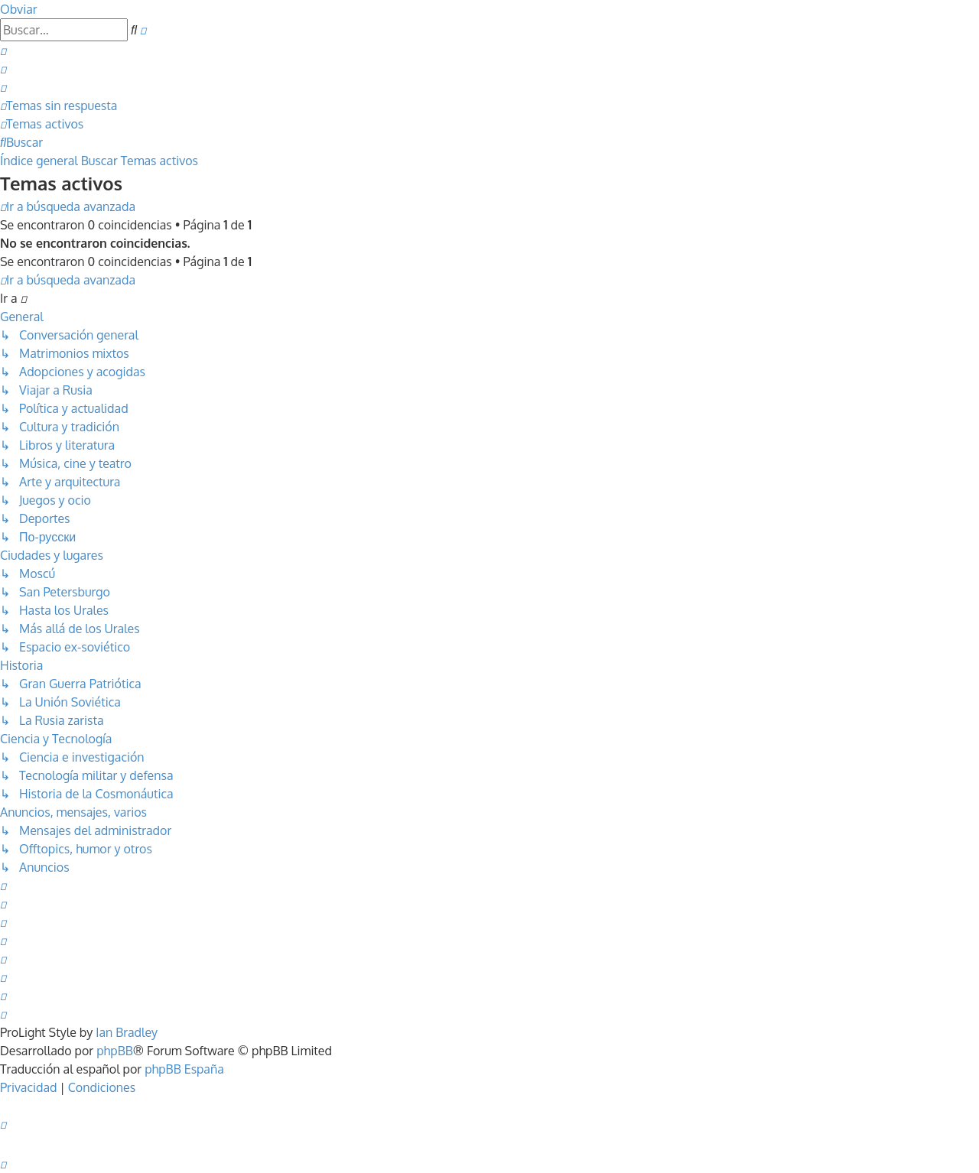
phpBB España (184, 1069)
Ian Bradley (127, 1032)
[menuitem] (3, 50)
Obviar (18, 9)
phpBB (114, 1050)
